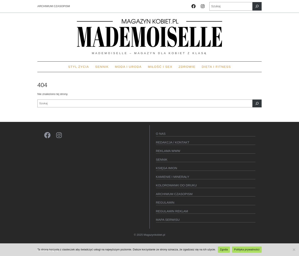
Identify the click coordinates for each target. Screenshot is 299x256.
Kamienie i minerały (172, 176)
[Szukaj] (257, 6)
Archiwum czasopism (174, 194)
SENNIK (162, 159)
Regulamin (165, 202)
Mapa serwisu (168, 219)
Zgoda (224, 249)
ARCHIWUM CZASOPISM (53, 6)
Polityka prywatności (247, 249)
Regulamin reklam (172, 211)
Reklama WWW (168, 151)
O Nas (161, 133)
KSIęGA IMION (166, 168)
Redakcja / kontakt (172, 142)
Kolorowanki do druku (176, 185)
